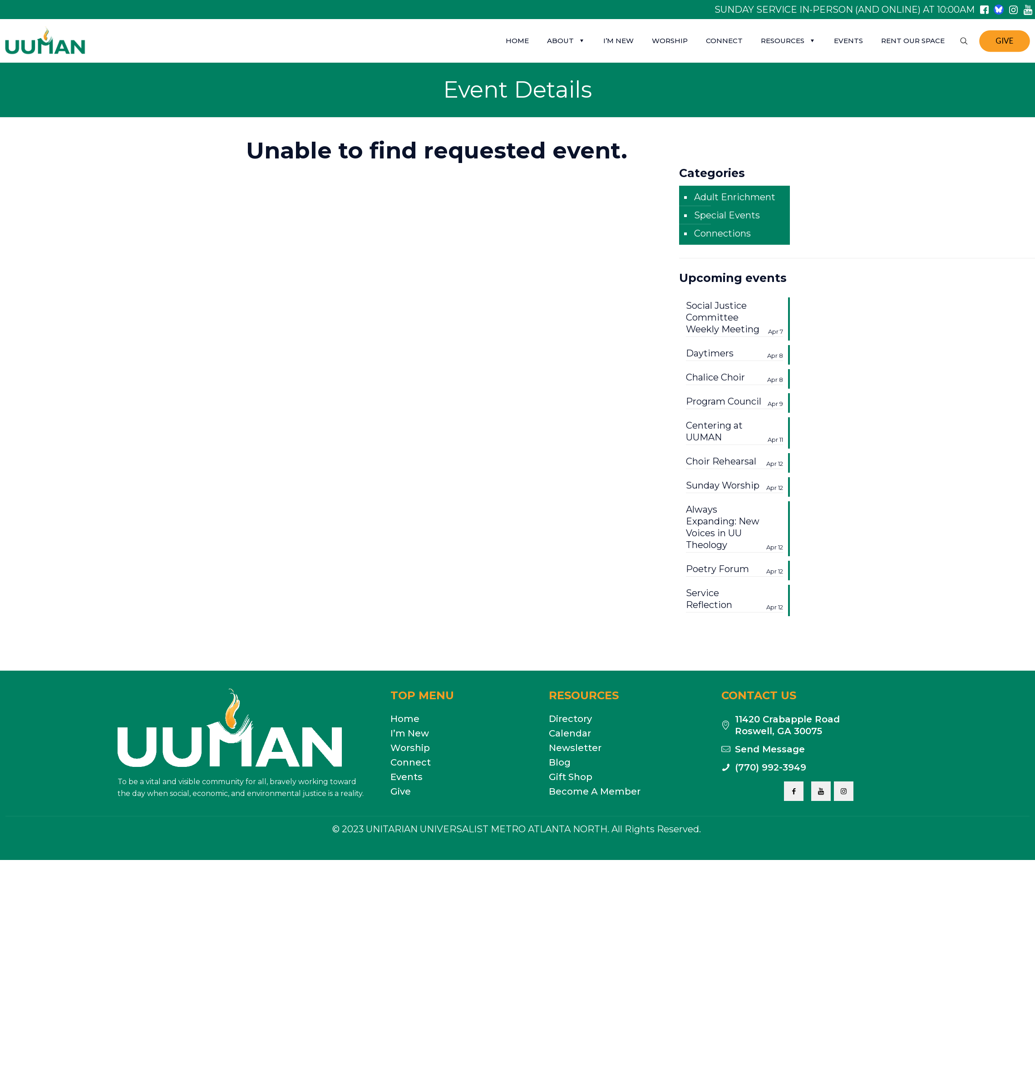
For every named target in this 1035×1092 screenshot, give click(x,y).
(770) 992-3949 (770, 767)
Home (404, 718)
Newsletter (575, 747)
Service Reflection (734, 599)
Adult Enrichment (734, 197)
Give (400, 791)
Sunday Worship (734, 485)
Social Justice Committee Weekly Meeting (734, 317)
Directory (570, 718)
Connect (410, 762)
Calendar (570, 733)
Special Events (727, 215)
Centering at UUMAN (734, 431)
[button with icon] (793, 791)
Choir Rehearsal (734, 461)
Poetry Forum (734, 569)
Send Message (770, 749)
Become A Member (595, 791)
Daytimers (734, 353)
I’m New (409, 733)
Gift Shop (570, 776)
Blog (560, 762)
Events (406, 776)
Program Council (734, 401)
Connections (722, 233)
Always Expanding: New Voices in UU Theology (734, 527)
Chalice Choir (734, 377)
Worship (410, 747)
